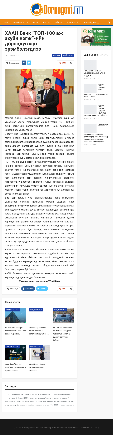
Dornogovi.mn (28, 427)
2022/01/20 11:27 (36, 310)
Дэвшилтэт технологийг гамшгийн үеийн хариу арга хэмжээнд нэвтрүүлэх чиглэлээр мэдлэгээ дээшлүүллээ (96, 133)
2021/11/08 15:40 (60, 310)
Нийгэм (58, 22)
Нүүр (6, 22)
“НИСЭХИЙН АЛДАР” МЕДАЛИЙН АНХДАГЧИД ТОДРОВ (94, 73)
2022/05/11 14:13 (12, 310)
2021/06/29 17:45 (12, 346)
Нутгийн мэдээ (20, 22)
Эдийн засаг (73, 22)
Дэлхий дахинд (91, 22)
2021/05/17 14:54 (36, 346)
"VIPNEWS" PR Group (89, 427)
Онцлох (56, 55)
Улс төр (46, 22)
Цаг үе (35, 22)
